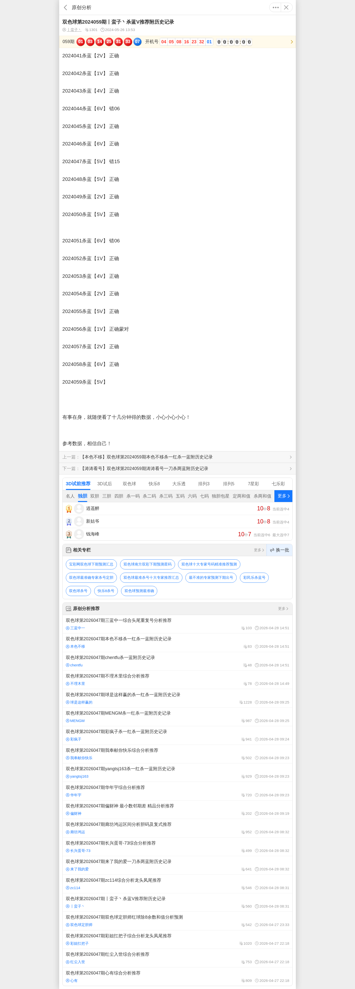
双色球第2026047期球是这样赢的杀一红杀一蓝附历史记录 (177, 698)
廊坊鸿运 (75, 832)
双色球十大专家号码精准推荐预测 (209, 564)
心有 (72, 980)
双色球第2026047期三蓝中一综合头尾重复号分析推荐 (177, 624)
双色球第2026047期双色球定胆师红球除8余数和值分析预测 (177, 921)
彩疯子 (73, 739)
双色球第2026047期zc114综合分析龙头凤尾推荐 (177, 884)
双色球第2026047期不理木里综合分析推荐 (177, 680)
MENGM (75, 721)
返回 (65, 7)
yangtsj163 (77, 776)
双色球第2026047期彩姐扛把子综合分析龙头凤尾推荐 (177, 939)
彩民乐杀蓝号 (254, 577)
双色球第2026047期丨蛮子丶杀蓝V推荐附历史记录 (177, 902)
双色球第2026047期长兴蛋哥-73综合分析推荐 (177, 847)
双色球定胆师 (79, 925)
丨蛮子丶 (72, 29)
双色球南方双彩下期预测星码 (148, 564)
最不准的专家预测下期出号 (211, 577)
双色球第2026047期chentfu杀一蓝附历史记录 (177, 661)
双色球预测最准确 (139, 591)
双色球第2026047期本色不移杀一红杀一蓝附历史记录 (177, 642)
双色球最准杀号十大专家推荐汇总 (151, 577)
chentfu (74, 665)
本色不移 (75, 646)
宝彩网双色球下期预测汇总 (91, 564)
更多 (276, 7)
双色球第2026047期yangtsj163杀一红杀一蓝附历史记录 (177, 772)
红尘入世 (75, 962)
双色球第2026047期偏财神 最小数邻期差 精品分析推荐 (177, 810)
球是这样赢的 (79, 702)
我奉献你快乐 (79, 758)
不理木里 (75, 683)
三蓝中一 (75, 628)
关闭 (286, 7)
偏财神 (73, 813)
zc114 (73, 888)
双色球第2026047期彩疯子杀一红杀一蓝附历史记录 (177, 735)
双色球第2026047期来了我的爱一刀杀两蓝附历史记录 (177, 865)
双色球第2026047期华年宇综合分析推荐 (177, 791)
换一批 (279, 550)
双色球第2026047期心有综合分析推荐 (177, 976)
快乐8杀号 (106, 591)
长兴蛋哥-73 (78, 850)
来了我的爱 (77, 869)
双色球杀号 (78, 591)
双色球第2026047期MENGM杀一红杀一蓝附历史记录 (177, 717)
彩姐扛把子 (77, 943)
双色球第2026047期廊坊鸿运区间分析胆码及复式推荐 (177, 828)
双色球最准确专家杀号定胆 (91, 577)
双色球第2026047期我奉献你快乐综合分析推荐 (177, 754)
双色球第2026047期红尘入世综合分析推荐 (177, 958)
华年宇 (73, 795)
